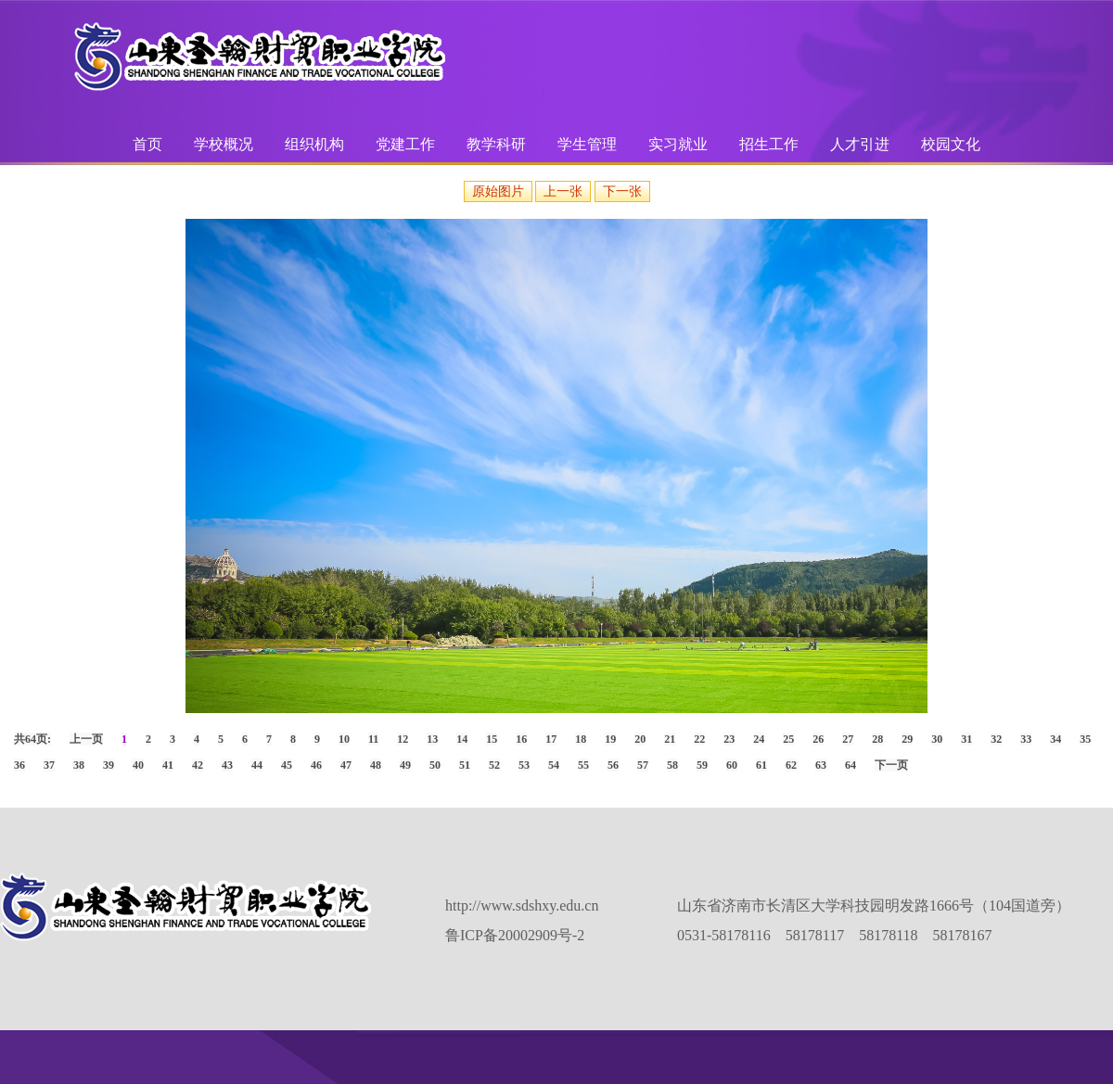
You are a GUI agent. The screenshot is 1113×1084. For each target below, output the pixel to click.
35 (1085, 739)
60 (731, 765)
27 (847, 739)
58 (672, 765)
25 (788, 739)
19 (610, 739)
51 (464, 765)
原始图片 (498, 191)
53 (524, 765)
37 (49, 765)
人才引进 (859, 144)
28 (877, 739)
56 (613, 765)
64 (850, 765)
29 (907, 739)
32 (996, 739)
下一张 (622, 191)
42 (197, 765)
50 (435, 765)
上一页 (86, 739)
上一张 (563, 191)
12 (402, 739)
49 (405, 765)
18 (580, 739)
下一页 (891, 765)
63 (820, 765)
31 (966, 739)
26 (818, 739)
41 (167, 765)
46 (316, 765)
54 (553, 765)
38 (78, 765)
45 (286, 765)
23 (729, 739)
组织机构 (314, 144)
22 (699, 739)
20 (640, 739)
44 (256, 765)
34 (1055, 739)
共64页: (32, 739)
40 (138, 765)
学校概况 (223, 144)
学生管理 (587, 144)
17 (550, 739)
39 (108, 765)
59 (702, 765)
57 (642, 765)
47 (346, 765)
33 (1025, 739)
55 (583, 765)
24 (758, 739)
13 (432, 739)
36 (19, 765)
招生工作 (769, 144)
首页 (147, 144)
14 (461, 739)
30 (936, 739)
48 (375, 765)
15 (491, 739)
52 (494, 765)
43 (227, 765)
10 (344, 739)
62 (791, 765)
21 (669, 739)
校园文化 (950, 144)
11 (373, 739)
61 (761, 765)
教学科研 (496, 144)
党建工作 (405, 144)
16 (521, 739)
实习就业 (678, 144)
